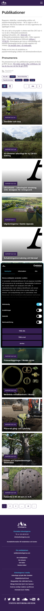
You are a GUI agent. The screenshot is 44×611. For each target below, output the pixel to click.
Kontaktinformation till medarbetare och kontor (22, 541)
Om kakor (22, 562)
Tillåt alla (22, 331)
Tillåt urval (22, 337)
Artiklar (13, 76)
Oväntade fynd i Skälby (22, 589)
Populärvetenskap (8, 80)
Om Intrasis (22, 560)
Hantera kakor (22, 565)
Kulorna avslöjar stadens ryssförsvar (22, 587)
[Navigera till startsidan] (22, 527)
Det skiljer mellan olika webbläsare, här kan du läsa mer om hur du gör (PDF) (21, 65)
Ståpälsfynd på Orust (22, 578)
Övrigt (32, 80)
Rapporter (18, 80)
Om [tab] (36, 271)
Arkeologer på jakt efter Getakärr (22, 575)
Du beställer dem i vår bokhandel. (20, 45)
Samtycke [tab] (7, 271)
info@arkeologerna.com (22, 537)
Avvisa (22, 343)
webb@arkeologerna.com (22, 553)
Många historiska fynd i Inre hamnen (22, 584)
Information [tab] (22, 271)
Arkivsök (24, 35)
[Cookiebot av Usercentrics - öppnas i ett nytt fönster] (33, 266)
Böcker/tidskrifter (22, 76)
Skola (26, 80)
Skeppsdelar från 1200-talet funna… (22, 581)
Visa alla (5, 76)
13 (28, 506)
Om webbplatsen (22, 557)
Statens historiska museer (22, 603)
